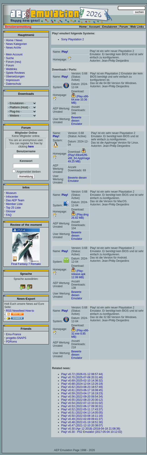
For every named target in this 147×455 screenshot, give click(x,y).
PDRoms (11, 341)
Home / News (14, 40)
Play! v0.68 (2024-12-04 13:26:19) (82, 383)
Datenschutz (13, 83)
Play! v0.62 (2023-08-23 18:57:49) (82, 387)
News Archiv (13, 47)
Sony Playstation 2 (72, 39)
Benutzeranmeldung (18, 26)
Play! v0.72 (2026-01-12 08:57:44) (82, 374)
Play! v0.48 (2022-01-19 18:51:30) (82, 422)
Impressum (12, 80)
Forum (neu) (13, 61)
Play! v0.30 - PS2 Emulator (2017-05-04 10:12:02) (91, 431)
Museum (11, 193)
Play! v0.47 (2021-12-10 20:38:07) (82, 425)
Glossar (10, 211)
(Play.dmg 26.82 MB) (79, 216)
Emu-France (13, 334)
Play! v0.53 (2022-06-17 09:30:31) (82, 406)
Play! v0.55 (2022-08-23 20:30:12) (82, 399)
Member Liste (14, 204)
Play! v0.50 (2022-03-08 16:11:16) (82, 415)
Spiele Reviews (15, 72)
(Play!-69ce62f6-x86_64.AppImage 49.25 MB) (79, 156)
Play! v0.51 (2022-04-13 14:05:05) (82, 412)
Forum (10, 65)
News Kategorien (16, 44)
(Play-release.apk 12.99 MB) (78, 274)
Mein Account (14, 54)
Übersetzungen (15, 76)
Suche (10, 58)
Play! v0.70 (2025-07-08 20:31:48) (82, 377)
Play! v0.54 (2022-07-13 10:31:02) (82, 403)
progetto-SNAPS (16, 338)
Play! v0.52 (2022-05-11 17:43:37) (82, 409)
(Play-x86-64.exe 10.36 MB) (80, 99)
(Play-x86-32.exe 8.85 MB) (80, 333)
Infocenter (12, 196)
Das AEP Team (15, 200)
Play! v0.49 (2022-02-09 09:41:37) (82, 419)
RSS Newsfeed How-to (20, 310)
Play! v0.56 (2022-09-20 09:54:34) (82, 396)
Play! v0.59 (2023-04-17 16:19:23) (82, 393)
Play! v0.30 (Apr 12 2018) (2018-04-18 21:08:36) (90, 428)
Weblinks (11, 69)
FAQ (8, 215)
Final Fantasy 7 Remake (26, 263)
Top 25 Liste (13, 207)
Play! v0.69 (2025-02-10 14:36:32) (82, 380)
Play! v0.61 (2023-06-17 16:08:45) (82, 390)
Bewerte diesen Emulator (76, 120)
